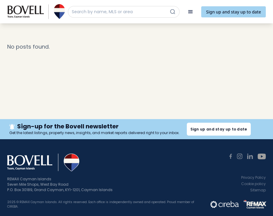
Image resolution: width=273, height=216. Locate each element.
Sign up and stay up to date (233, 12)
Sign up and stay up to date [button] (218, 129)
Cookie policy (253, 183)
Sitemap (258, 190)
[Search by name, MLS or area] (118, 12)
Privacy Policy (253, 177)
